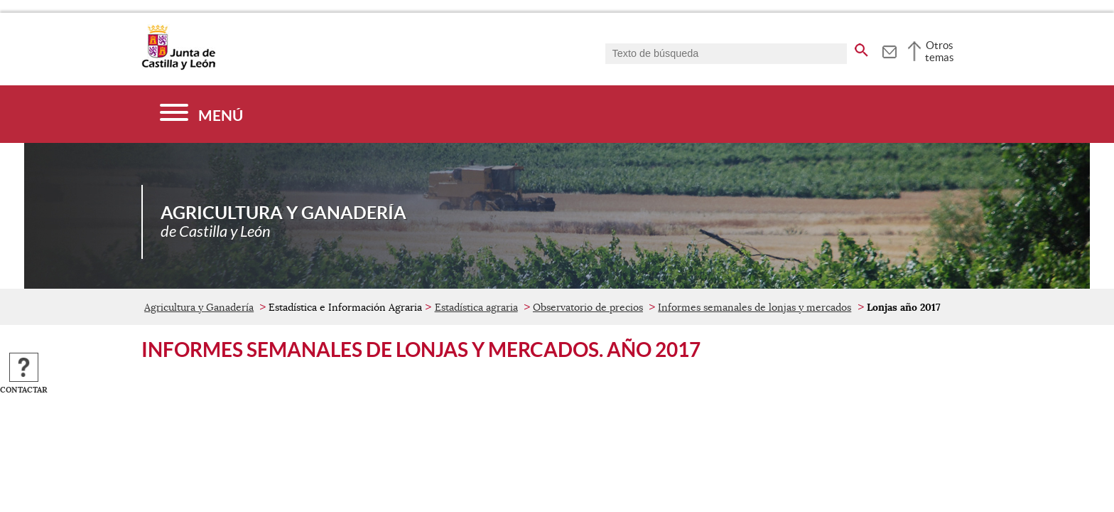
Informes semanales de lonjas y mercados (754, 307)
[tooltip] (889, 49)
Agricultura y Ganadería (199, 307)
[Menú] (201, 114)
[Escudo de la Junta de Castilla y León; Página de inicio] (178, 67)
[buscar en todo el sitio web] (861, 47)
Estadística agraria (476, 307)
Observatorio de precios (588, 307)
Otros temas (939, 51)
